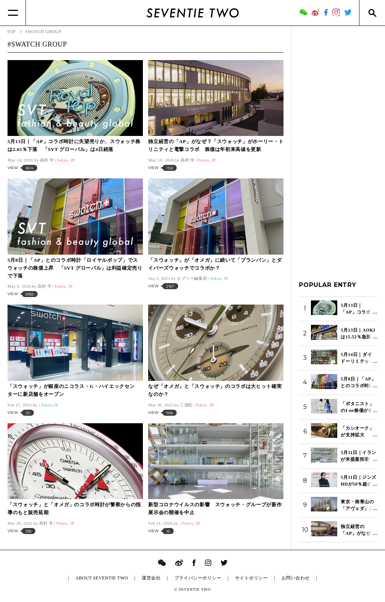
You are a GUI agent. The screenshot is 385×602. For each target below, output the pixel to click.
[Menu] (13, 13)
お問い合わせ (296, 578)
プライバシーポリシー (197, 578)
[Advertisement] (338, 146)
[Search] (372, 13)
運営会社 (151, 578)
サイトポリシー (251, 578)
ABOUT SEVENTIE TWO (101, 578)
